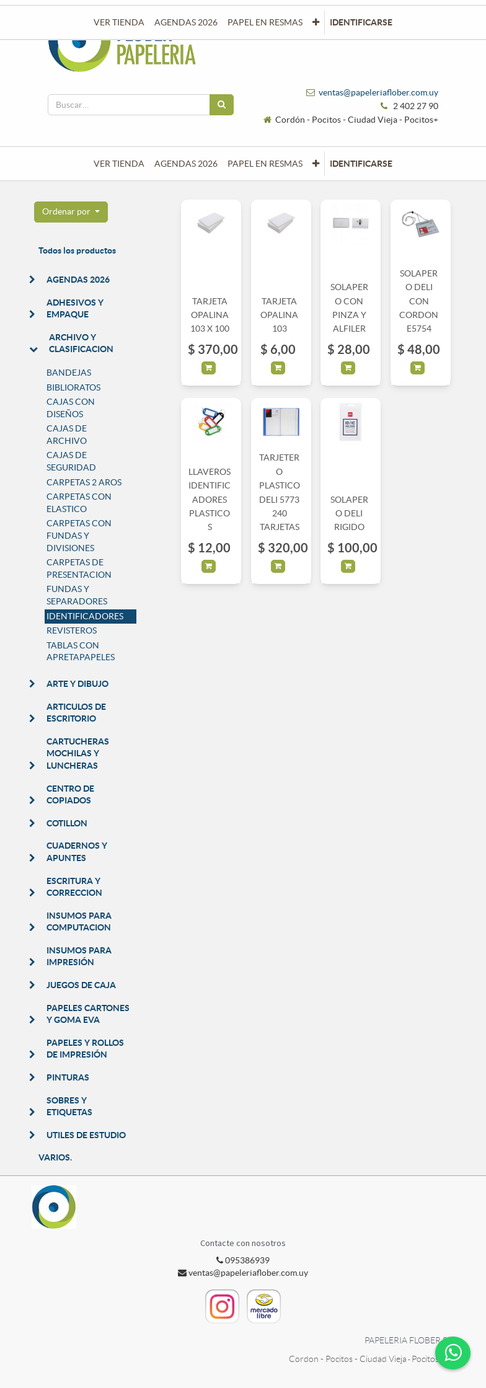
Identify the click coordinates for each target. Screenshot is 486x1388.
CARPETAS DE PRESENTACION (79, 568)
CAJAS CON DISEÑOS (70, 408)
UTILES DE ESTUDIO (86, 1135)
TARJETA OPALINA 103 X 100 (209, 315)
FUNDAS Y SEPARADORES (76, 595)
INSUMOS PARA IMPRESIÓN (79, 956)
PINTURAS (67, 1077)
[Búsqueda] (222, 104)
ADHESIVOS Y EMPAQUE (75, 309)
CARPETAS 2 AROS (84, 482)
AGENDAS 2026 (78, 280)
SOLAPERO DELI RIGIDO (349, 514)
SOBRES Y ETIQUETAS (69, 1106)
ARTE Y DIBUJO (77, 684)
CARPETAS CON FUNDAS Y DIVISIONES (79, 535)
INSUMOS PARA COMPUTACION (79, 922)
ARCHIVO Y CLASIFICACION (81, 343)
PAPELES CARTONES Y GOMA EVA (88, 1014)
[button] (315, 163)
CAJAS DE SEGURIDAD (71, 461)
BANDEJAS (68, 373)
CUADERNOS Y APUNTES (76, 852)
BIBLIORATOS (73, 387)
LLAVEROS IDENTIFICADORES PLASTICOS (209, 500)
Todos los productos (77, 250)
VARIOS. (55, 1157)
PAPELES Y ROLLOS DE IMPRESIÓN (85, 1049)
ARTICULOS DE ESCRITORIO (76, 713)
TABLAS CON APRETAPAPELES (80, 651)
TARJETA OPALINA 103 (279, 315)
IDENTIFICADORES (84, 616)
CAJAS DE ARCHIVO (66, 434)
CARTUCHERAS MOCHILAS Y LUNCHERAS (77, 753)
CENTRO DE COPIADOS (70, 795)
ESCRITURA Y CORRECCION (74, 887)
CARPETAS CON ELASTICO (79, 503)
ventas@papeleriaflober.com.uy (378, 92)
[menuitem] (119, 163)
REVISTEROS (71, 630)
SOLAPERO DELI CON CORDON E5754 (418, 301)
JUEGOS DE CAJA (81, 985)
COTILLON (66, 823)
